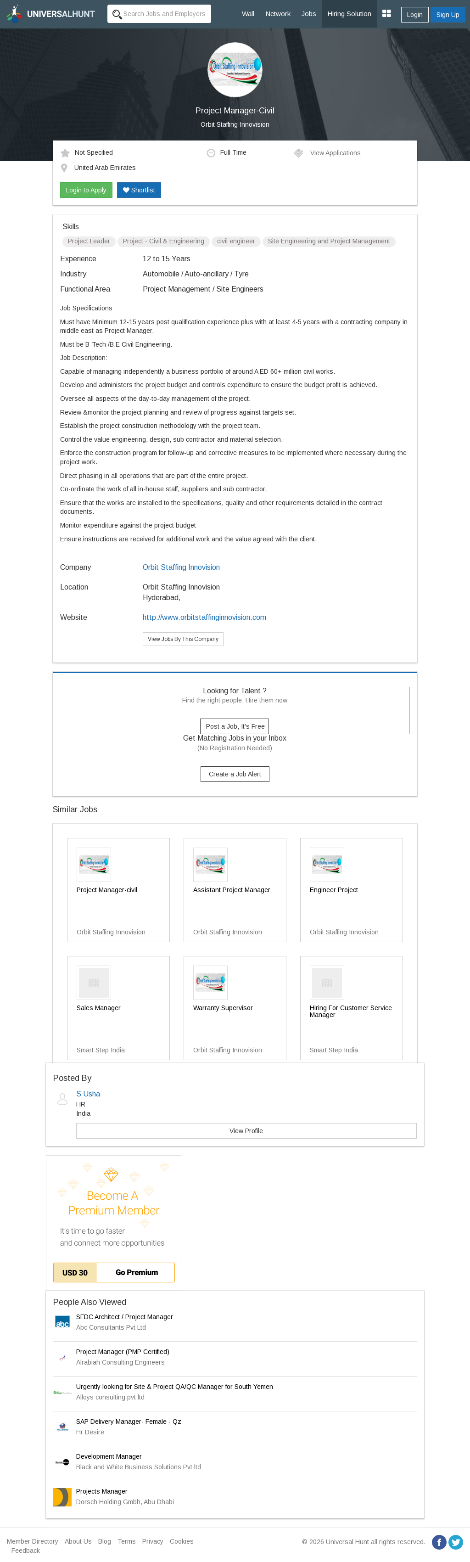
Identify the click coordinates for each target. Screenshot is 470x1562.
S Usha (88, 1094)
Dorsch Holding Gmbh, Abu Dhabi (125, 1502)
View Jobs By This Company (183, 639)
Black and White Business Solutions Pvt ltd (138, 1467)
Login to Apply (86, 190)
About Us (78, 1541)
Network (278, 13)
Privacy (152, 1541)
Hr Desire (90, 1432)
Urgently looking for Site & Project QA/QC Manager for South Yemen (174, 1386)
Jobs (309, 13)
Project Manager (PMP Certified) (122, 1351)
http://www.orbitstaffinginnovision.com (204, 617)
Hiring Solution (349, 13)
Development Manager (109, 1456)
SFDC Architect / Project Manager (124, 1316)
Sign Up (447, 14)
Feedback (25, 1550)
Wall (248, 13)
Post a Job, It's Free (235, 726)
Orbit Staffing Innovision (235, 124)
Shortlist (139, 190)
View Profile (246, 1131)
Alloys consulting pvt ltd (110, 1397)
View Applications (327, 153)
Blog (104, 1541)
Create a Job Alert (235, 774)
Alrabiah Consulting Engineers (120, 1362)
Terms (127, 1541)
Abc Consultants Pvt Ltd (111, 1327)
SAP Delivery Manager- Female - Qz (128, 1421)
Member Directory (32, 1541)
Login (415, 14)
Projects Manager (102, 1491)
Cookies (182, 1541)
